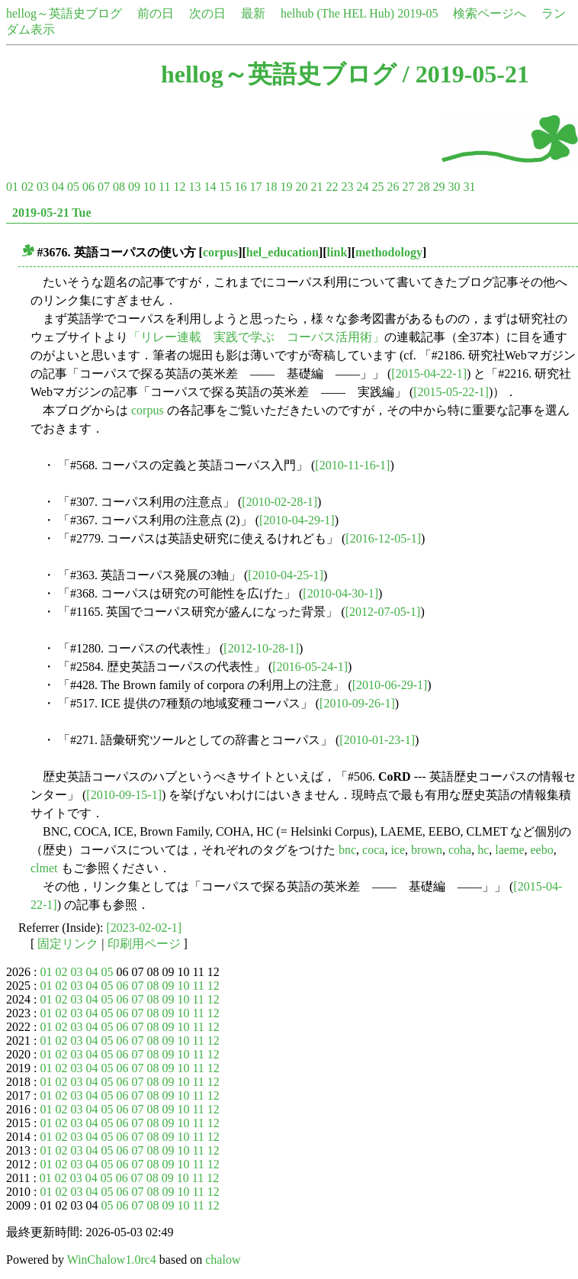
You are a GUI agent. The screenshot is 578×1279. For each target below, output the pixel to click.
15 (225, 186)
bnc (347, 849)
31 (469, 186)
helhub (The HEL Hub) (337, 13)
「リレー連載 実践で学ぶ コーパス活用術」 (256, 336)
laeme (509, 849)
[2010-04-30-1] (340, 593)
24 (362, 186)
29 (438, 186)
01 (12, 186)
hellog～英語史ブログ (64, 13)
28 (423, 186)
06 (88, 186)
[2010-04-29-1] (297, 520)
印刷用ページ (144, 943)
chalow (222, 1259)
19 (286, 186)
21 (316, 186)
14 (210, 186)
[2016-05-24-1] (310, 666)
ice (397, 849)
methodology (388, 252)
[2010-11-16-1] (352, 465)
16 (240, 186)
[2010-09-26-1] (357, 703)
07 (104, 186)
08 (119, 186)
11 (164, 186)
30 (454, 186)
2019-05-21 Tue (52, 212)
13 (194, 186)
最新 (253, 13)
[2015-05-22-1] (451, 391)
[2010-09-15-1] (124, 794)
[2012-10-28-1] (261, 648)
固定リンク (67, 943)
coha (459, 849)
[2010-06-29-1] (390, 684)
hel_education (282, 252)
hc (483, 849)
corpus (220, 252)
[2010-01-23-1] (377, 739)
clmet (44, 868)
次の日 (207, 13)
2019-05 (417, 13)
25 (377, 186)
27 (408, 186)
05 (73, 186)
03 (43, 186)
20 (301, 186)
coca (373, 849)
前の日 (155, 13)
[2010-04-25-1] (285, 575)
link (337, 252)
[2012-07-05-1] (383, 611)
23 (347, 186)
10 (149, 186)
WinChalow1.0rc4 (111, 1259)
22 (332, 186)
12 (179, 186)
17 (255, 186)
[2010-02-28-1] (279, 501)
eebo (541, 849)
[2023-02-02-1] (144, 927)
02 (27, 186)
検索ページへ (489, 13)
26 (393, 186)
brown (426, 849)
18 (271, 186)
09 (134, 186)
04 (58, 186)
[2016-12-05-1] (383, 538)
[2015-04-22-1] (429, 373)
